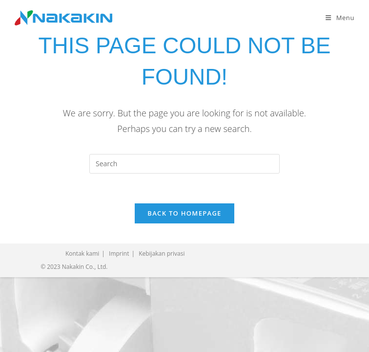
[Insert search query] (184, 164)
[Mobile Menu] (340, 17)
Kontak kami (82, 253)
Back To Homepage (184, 213)
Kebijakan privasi (161, 253)
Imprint (119, 253)
